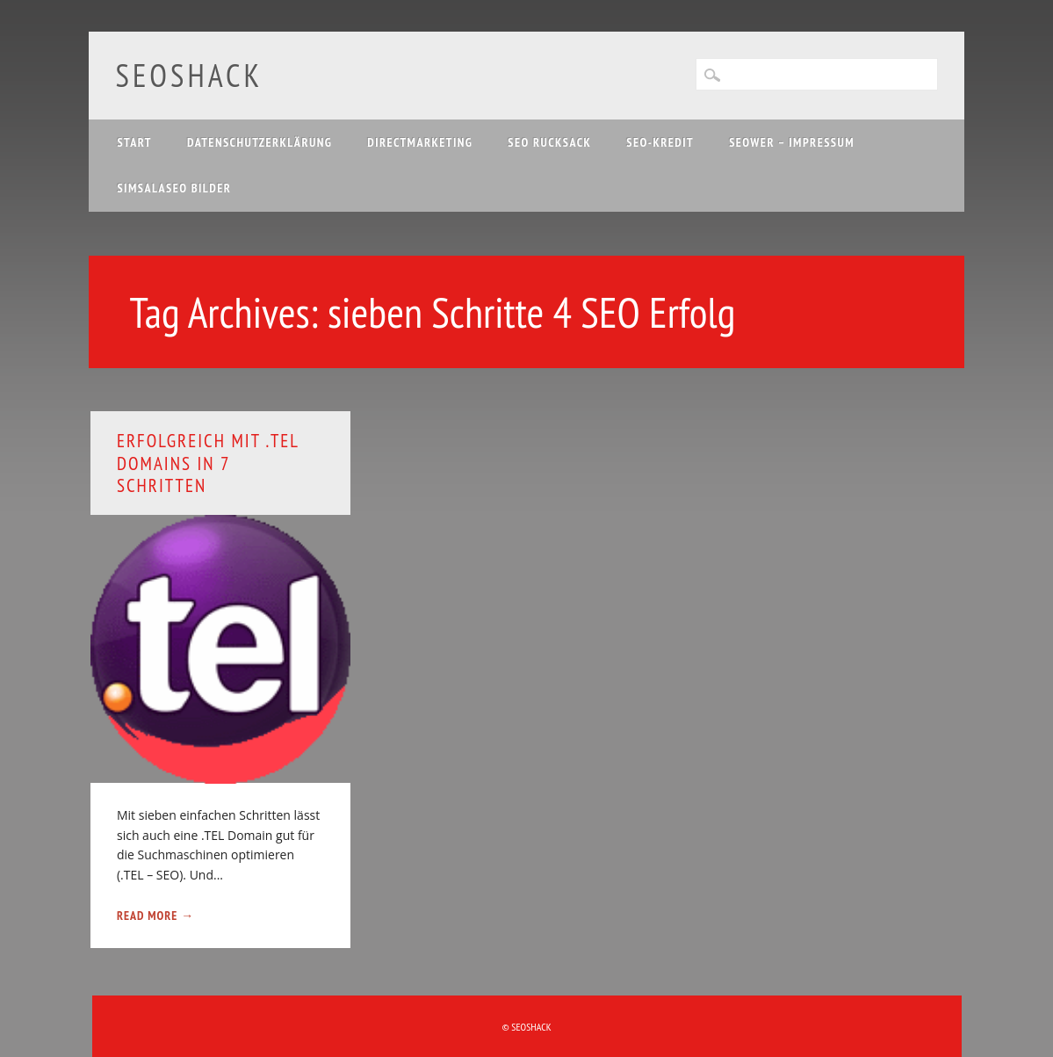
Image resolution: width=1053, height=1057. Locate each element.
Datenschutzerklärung (259, 142)
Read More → (155, 915)
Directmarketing (419, 142)
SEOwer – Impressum (792, 142)
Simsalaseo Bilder (174, 188)
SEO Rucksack (549, 142)
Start (134, 142)
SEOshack (189, 75)
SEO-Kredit (660, 142)
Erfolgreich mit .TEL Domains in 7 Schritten (208, 462)
